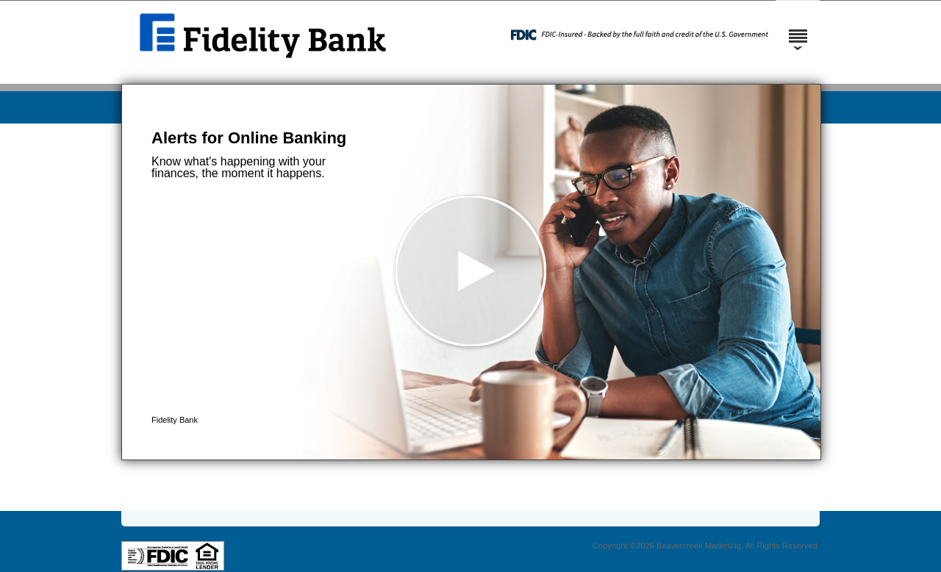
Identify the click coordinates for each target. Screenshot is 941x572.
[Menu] (798, 29)
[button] (471, 272)
